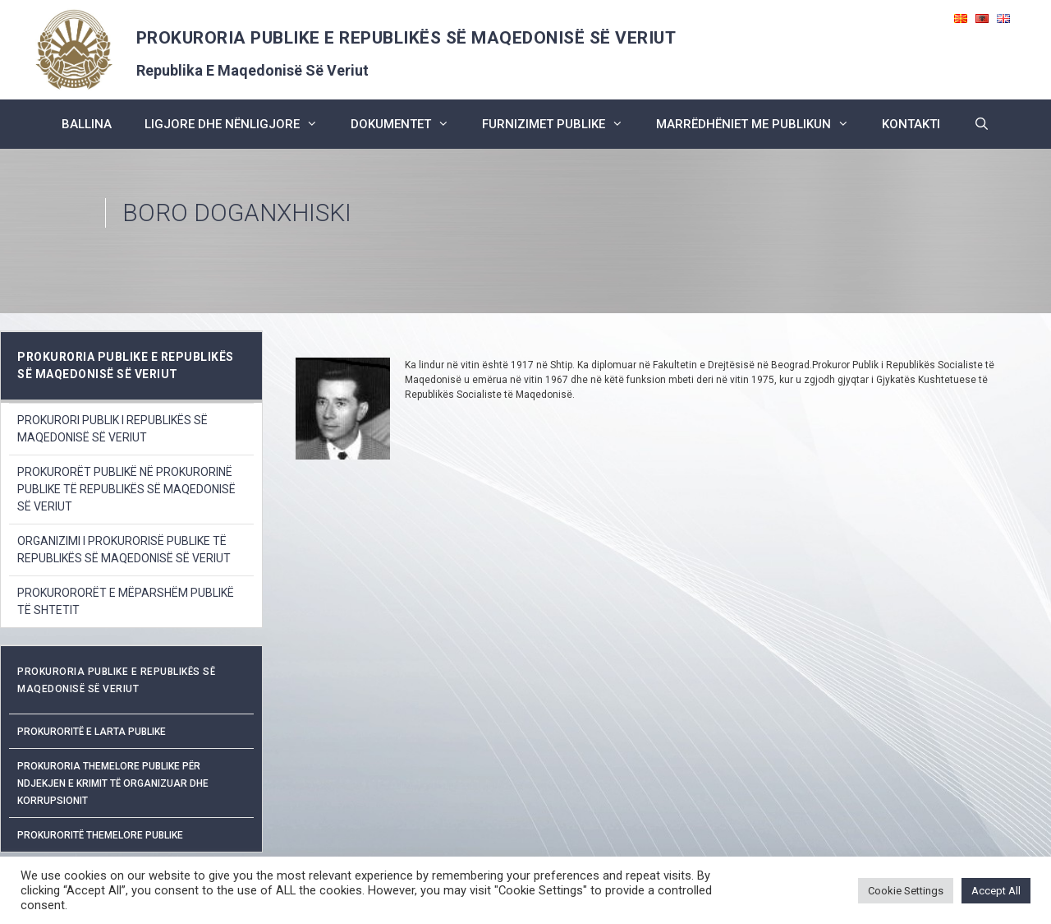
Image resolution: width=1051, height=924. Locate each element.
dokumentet (408, 124)
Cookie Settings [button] (905, 891)
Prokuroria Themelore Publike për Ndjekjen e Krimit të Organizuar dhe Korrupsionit (113, 783)
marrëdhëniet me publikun (760, 124)
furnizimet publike (561, 124)
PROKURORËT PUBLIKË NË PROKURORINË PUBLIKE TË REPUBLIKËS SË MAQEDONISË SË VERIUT (126, 489)
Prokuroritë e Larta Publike (91, 731)
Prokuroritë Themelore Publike (100, 835)
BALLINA (87, 124)
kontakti (911, 124)
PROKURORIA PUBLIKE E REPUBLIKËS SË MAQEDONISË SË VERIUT (406, 38)
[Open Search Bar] (981, 124)
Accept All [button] (996, 891)
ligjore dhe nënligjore (239, 124)
